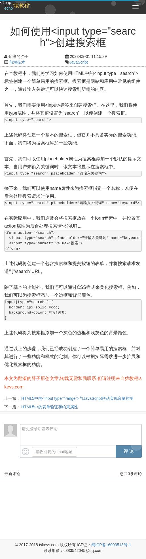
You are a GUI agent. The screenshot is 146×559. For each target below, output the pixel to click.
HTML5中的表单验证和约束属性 (49, 407)
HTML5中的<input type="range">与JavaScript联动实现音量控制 (77, 398)
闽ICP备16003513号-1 (111, 545)
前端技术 (17, 62)
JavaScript (78, 62)
